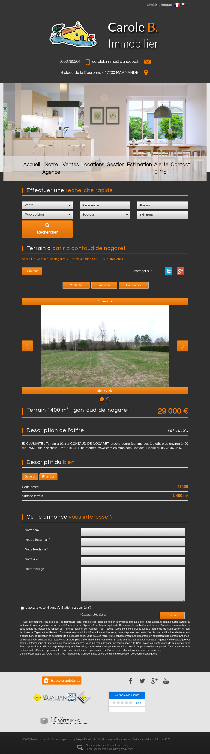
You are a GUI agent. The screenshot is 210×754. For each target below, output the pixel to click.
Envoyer (172, 614)
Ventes (69, 173)
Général (30, 476)
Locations (92, 173)
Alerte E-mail (166, 173)
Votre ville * (32, 558)
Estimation (138, 173)
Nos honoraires (123, 738)
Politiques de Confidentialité (81, 653)
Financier (48, 476)
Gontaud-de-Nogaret (51, 259)
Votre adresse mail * (37, 539)
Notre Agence (43, 173)
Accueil (17, 173)
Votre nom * (33, 529)
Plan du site (90, 738)
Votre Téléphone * (36, 549)
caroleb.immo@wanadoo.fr (116, 62)
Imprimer (104, 284)
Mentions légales (106, 738)
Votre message (34, 568)
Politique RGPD (162, 738)
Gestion (114, 173)
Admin (149, 738)
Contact (192, 173)
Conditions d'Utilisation (117, 653)
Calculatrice (133, 284)
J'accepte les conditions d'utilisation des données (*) (58, 607)
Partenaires (138, 738)
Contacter (76, 284)
